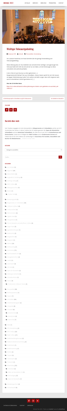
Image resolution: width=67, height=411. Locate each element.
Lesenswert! (10, 264)
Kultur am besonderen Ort (15, 372)
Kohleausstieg (11, 247)
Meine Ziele (43, 3)
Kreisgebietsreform (12, 257)
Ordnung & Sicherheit (13, 274)
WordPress (62, 409)
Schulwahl (10, 309)
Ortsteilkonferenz (12, 277)
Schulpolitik (10, 306)
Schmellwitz (10, 299)
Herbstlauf (11, 369)
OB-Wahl (9, 267)
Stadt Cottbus (11, 335)
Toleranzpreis (11, 359)
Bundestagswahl (11, 199)
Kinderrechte (10, 233)
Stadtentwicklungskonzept (14, 338)
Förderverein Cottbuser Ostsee (16, 284)
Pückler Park (11, 194)
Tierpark (9, 355)
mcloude (21, 54)
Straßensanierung (12, 348)
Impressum (30, 405)
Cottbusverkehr (11, 209)
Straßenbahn (10, 345)
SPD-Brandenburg (12, 328)
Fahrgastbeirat (11, 220)
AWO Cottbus (11, 184)
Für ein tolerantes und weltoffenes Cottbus (19, 223)
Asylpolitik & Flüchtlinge (13, 177)
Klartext (9, 243)
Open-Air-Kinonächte (13, 270)
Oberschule (11, 319)
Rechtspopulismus (12, 292)
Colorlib (51, 409)
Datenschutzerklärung (10, 405)
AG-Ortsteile (10, 167)
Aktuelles (27, 3)
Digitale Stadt (11, 216)
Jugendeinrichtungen (13, 230)
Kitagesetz (10, 240)
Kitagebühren (11, 236)
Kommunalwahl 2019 (13, 253)
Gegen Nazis (10, 226)
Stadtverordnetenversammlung (16, 342)
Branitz (9, 191)
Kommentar (10, 250)
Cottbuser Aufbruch (12, 206)
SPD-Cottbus (10, 331)
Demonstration (11, 213)
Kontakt (61, 3)
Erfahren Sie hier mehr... (28, 138)
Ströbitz (9, 352)
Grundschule (11, 316)
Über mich (35, 3)
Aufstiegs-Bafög (11, 181)
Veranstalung (37, 54)
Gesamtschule (12, 313)
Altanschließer (11, 174)
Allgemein (10, 170)
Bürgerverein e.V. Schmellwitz (15, 203)
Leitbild (9, 260)
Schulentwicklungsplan (13, 303)
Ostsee (9, 281)
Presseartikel (52, 3)
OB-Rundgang (12, 375)
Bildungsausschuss (12, 187)
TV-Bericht (10, 362)
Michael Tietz (8, 3)
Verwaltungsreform (12, 384)
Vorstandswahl (11, 387)
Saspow (9, 296)
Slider (8, 325)
